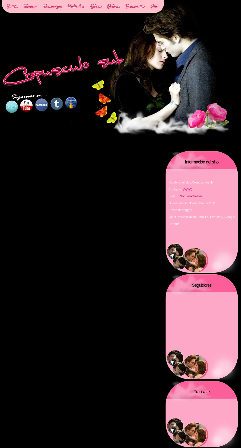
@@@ (187, 189)
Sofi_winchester (191, 196)
